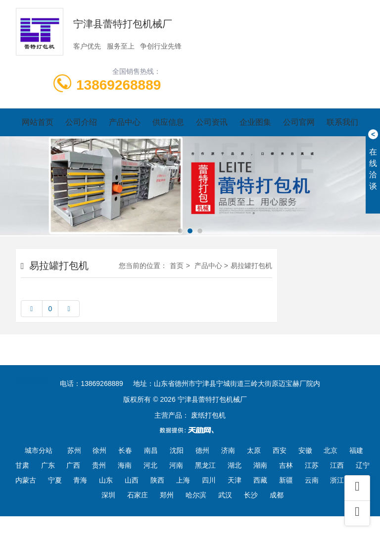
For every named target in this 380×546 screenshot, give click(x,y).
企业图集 (255, 122)
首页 (177, 266)
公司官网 (299, 122)
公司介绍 (81, 122)
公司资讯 (212, 122)
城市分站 (38, 450)
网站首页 (37, 122)
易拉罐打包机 (251, 266)
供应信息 (168, 122)
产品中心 (125, 122)
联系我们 (342, 122)
